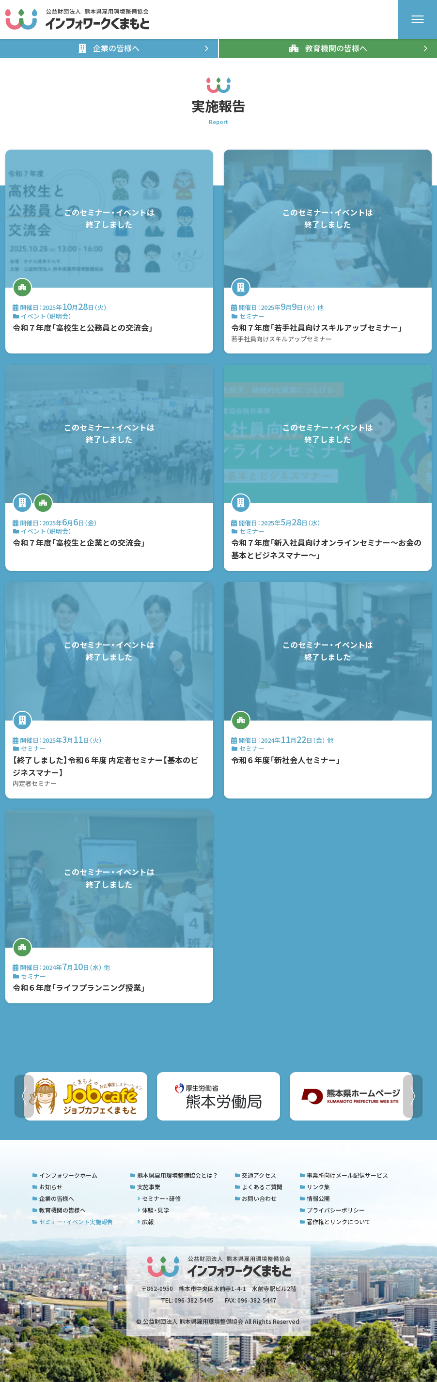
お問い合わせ (255, 1198)
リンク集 (314, 1186)
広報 (145, 1221)
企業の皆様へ (53, 1198)
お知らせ (47, 1186)
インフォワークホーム (64, 1175)
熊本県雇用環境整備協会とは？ (174, 1175)
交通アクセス (255, 1175)
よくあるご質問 (258, 1186)
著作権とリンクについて (335, 1221)
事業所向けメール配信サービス (343, 1175)
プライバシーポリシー (332, 1210)
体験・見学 (153, 1210)
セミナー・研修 (159, 1198)
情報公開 (314, 1198)
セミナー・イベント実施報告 (72, 1221)
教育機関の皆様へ (59, 1210)
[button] (412, 1096)
